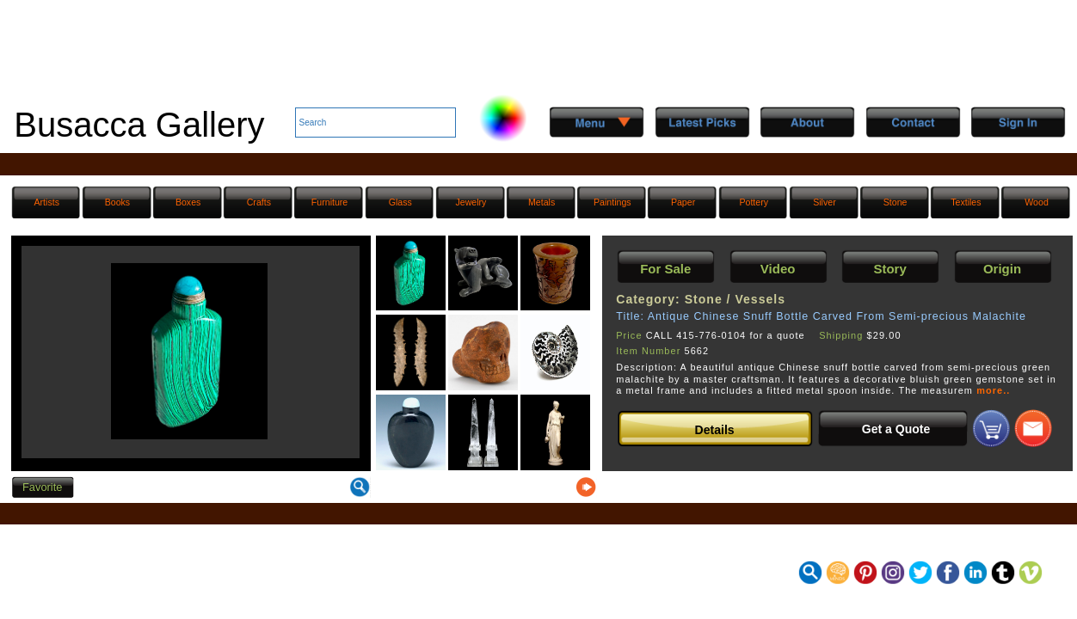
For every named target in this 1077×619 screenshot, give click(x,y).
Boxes (188, 202)
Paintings (612, 202)
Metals (541, 202)
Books (118, 202)
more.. (993, 390)
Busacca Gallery (139, 125)
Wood (1037, 202)
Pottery (753, 202)
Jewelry (470, 202)
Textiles (966, 202)
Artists (46, 202)
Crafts (259, 202)
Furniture (329, 202)
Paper (683, 202)
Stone (895, 202)
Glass (400, 202)
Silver (824, 202)
